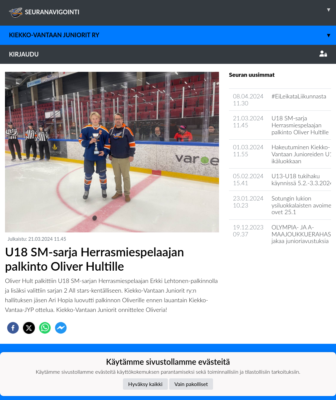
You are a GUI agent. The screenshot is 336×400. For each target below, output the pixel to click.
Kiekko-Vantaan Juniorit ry (172, 35)
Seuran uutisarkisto (258, 260)
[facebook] (13, 328)
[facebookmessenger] (61, 328)
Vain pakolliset (191, 384)
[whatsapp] (45, 328)
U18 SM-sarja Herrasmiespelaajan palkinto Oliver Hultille (300, 124)
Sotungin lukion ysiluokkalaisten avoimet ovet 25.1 (302, 205)
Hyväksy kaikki (145, 384)
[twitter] (29, 328)
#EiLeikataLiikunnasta (299, 96)
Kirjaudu (168, 54)
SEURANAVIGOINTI (172, 9)
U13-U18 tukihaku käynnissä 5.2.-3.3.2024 (302, 179)
